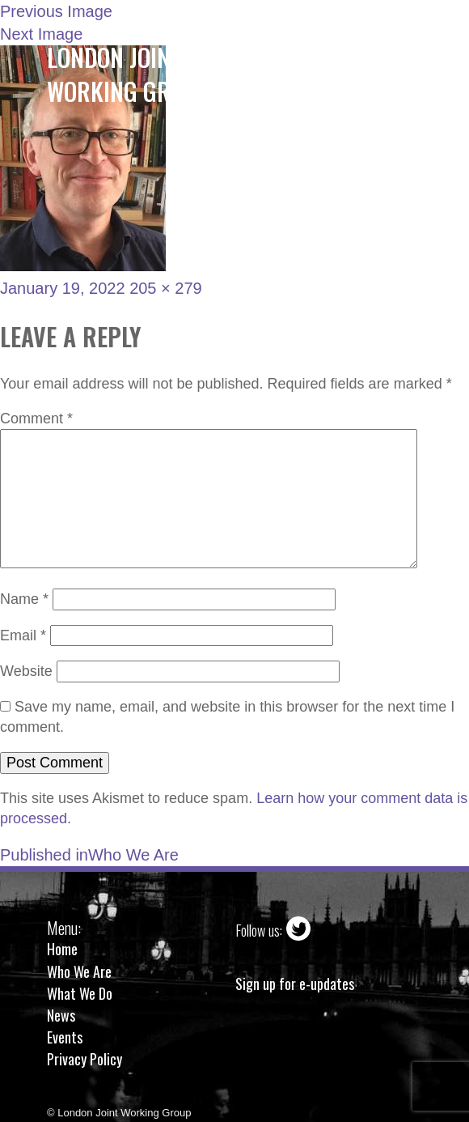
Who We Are (79, 971)
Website (26, 671)
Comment (36, 418)
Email (23, 635)
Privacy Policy (84, 1058)
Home (62, 948)
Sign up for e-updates (294, 984)
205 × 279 (165, 288)
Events (64, 1037)
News (61, 1015)
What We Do (79, 993)
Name (24, 599)
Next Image (41, 34)
